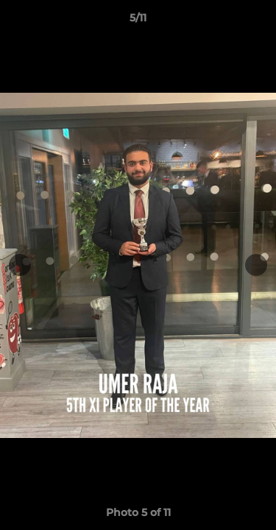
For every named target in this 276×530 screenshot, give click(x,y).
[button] (258, 21)
